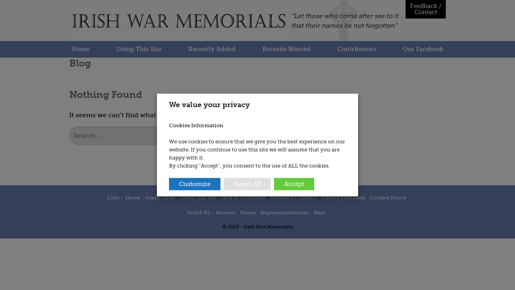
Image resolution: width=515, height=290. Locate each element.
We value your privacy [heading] (209, 104)
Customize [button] (194, 183)
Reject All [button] (247, 183)
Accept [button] (294, 183)
